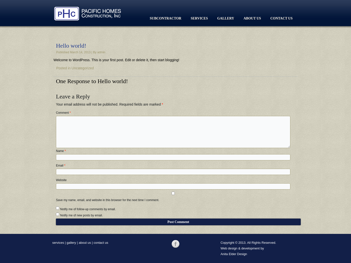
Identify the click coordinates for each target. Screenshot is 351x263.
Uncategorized (82, 68)
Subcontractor (165, 18)
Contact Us (281, 18)
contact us (101, 242)
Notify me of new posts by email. (81, 215)
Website (61, 180)
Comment (63, 112)
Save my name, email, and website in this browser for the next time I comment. (107, 200)
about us (85, 242)
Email (60, 165)
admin (101, 52)
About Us (252, 18)
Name (61, 151)
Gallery (225, 18)
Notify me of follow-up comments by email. (88, 209)
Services (199, 18)
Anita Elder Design (234, 254)
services (58, 242)
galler (70, 242)
